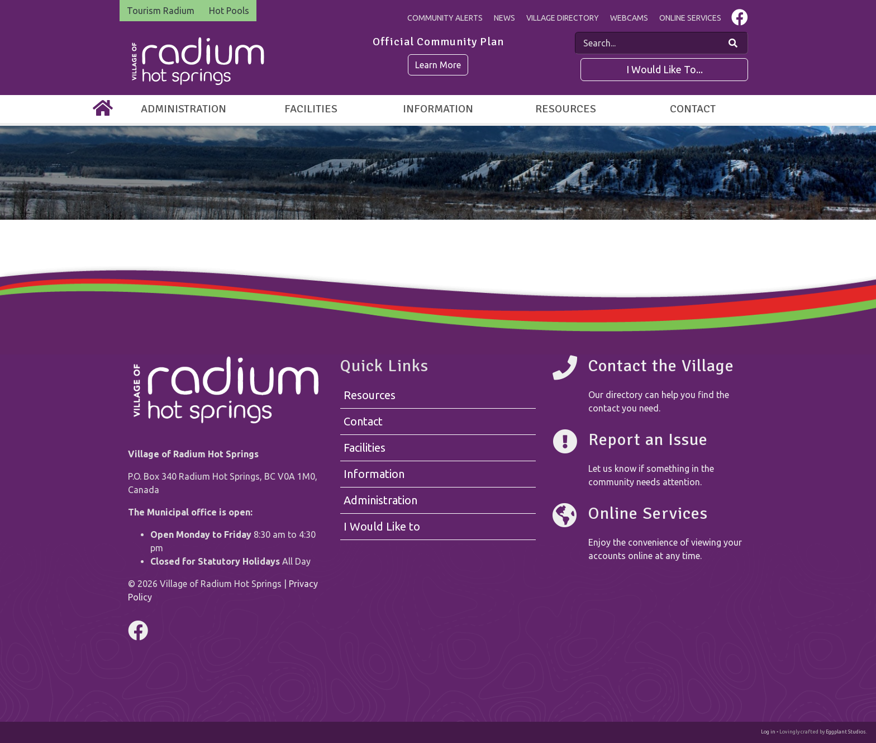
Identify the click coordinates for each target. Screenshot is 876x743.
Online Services (690, 17)
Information (438, 109)
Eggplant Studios (846, 732)
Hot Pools (229, 11)
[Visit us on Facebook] (739, 20)
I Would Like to (382, 526)
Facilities (310, 109)
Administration (183, 109)
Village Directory (562, 17)
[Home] (103, 109)
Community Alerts (445, 17)
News (504, 17)
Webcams (629, 17)
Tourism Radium (160, 11)
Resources (565, 109)
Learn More (438, 65)
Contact (693, 109)
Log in (768, 732)
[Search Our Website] (733, 43)
